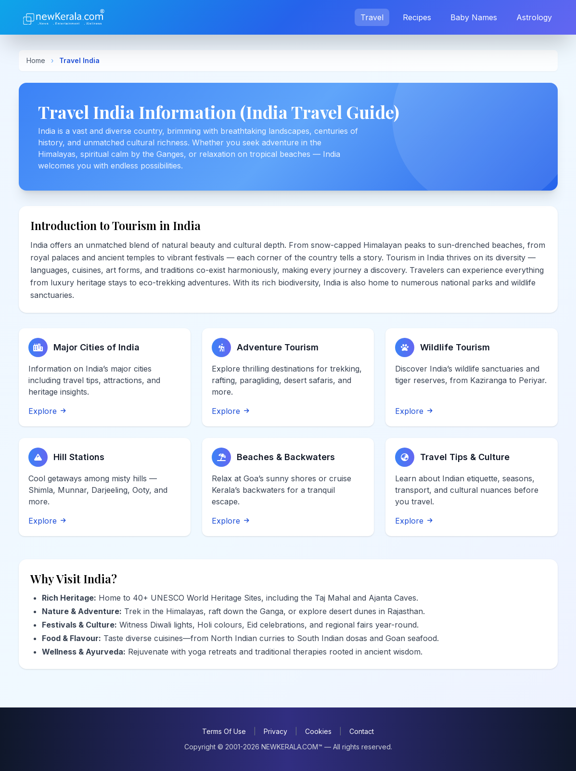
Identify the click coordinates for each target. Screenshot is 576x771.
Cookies (318, 731)
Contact (361, 731)
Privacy (275, 731)
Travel (372, 17)
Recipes (417, 17)
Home (35, 60)
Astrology (534, 17)
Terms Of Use (224, 731)
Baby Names (473, 17)
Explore (47, 411)
